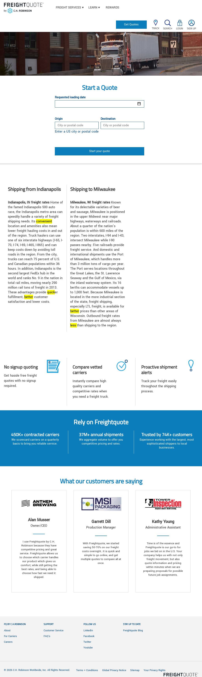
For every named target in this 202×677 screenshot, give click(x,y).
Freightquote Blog (133, 630)
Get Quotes (131, 24)
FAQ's (47, 636)
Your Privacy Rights (155, 670)
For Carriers (10, 636)
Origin (59, 119)
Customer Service (54, 630)
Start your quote (99, 151)
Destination (108, 119)
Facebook (88, 636)
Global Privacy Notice (114, 670)
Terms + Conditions (87, 670)
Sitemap (134, 670)
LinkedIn (88, 630)
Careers (8, 642)
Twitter (87, 642)
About (7, 630)
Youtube (88, 647)
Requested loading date (70, 97)
